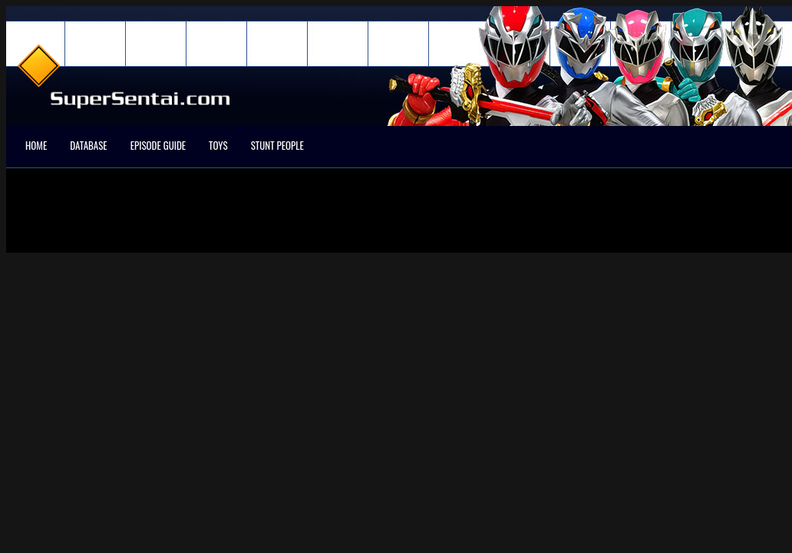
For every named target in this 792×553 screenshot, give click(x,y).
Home (36, 145)
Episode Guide (158, 145)
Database (88, 145)
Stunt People (277, 145)
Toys (218, 145)
